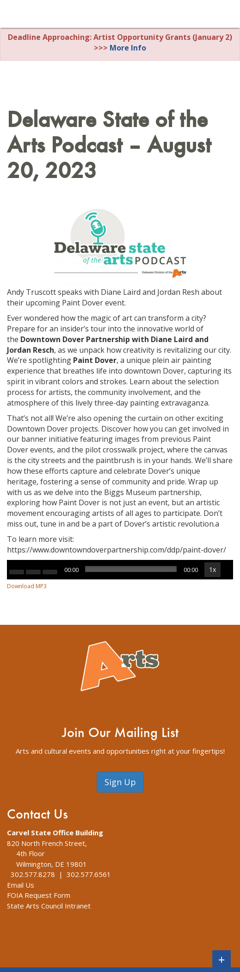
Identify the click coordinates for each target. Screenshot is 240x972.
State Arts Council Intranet (49, 905)
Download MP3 (27, 586)
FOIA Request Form (38, 895)
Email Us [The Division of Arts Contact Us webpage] (20, 884)
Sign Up (120, 782)
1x (212, 569)
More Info (128, 48)
